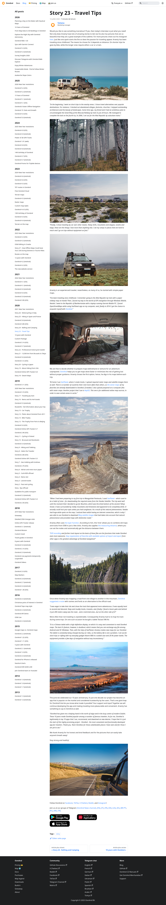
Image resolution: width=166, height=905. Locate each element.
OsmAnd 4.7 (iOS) (21, 156)
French (88, 868)
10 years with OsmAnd (23, 335)
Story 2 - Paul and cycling (24, 484)
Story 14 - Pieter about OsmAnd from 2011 (30, 414)
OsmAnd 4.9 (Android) (23, 134)
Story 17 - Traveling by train (24, 396)
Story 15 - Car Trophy (22, 410)
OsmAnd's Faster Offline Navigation (27, 106)
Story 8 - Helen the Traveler (24, 451)
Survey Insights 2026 (22, 55)
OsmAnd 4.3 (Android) (23, 241)
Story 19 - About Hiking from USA (26, 368)
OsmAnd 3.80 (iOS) (21, 324)
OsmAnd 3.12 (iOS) (21, 361)
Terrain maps (19, 195)
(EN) (98, 808)
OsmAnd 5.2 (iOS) (21, 88)
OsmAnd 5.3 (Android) (23, 52)
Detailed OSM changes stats (25, 519)
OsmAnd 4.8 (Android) (23, 149)
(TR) (59, 811)
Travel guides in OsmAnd (24, 538)
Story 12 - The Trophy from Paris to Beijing (30, 422)
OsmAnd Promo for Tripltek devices (27, 163)
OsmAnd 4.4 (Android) (23, 220)
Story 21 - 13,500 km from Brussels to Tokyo (30, 353)
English (88, 865)
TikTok (76, 803)
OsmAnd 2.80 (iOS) (21, 455)
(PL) (51, 811)
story (58, 834)
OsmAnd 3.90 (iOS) (21, 300)
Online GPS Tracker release (24, 523)
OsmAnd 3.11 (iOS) (21, 385)
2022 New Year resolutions (24, 278)
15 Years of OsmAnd (22, 95)
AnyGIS (87, 390)
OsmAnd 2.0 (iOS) (21, 571)
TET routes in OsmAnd (23, 187)
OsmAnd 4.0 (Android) (23, 289)
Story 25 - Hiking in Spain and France (28, 317)
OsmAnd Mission (21, 530)
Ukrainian (89, 878)
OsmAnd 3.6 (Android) (23, 357)
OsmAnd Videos (20, 562)
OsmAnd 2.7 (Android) (23, 582)
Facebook (69, 803)
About (17, 892)
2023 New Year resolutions (24, 233)
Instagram (102, 803)
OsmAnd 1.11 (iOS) (21, 641)
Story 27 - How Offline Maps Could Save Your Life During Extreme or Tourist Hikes (29, 249)
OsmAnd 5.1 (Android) (23, 99)
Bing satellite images (86, 515)
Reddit (91, 803)
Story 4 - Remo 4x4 (21, 477)
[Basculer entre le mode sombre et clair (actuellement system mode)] (162, 3)
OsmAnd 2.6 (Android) (23, 586)
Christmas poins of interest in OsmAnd (28, 603)
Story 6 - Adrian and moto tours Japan (28, 470)
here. (52, 39)
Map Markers (19, 575)
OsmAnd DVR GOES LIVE (23, 667)
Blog (24, 3)
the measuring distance (107, 525)
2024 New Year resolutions (24, 172)
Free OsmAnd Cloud (22, 191)
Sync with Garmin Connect (24, 44)
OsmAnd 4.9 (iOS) (21, 130)
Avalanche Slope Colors (23, 75)
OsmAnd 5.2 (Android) (23, 92)
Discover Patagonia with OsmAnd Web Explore (28, 60)
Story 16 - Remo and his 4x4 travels (27, 399)
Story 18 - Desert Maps (23, 376)
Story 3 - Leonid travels (23, 481)
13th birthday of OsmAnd (24, 213)
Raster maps (19, 202)
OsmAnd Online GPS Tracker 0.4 (26, 499)
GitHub (129, 3)
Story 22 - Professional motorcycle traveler (30, 350)
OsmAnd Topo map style (23, 606)
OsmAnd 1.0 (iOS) (21, 652)
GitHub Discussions (58, 865)
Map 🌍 (18, 868)
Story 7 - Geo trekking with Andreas (27, 462)
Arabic (88, 892)
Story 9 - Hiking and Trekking (25, 447)
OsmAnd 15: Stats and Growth (25, 110)
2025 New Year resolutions (24, 127)
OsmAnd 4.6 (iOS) (21, 180)
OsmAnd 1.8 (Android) (23, 683)
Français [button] (116, 3)
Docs (18, 3)
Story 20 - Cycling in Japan (24, 364)
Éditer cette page (58, 838)
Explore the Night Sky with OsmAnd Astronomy (27, 35)
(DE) (110, 808)
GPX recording (55, 533)
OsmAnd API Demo (22, 614)
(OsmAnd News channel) (86, 808)
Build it (17, 885)
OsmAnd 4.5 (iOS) (21, 184)
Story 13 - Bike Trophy (22, 418)
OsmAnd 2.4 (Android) (23, 610)
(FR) (106, 808)
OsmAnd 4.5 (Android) (23, 198)
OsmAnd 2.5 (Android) (23, 599)
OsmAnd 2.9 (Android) (23, 552)
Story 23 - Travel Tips (22, 331)
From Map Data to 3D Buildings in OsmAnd (30, 31)
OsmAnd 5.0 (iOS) (21, 114)
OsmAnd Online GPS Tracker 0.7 (26, 429)
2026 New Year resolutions (24, 84)
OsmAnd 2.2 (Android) (23, 634)
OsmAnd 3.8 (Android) (23, 320)
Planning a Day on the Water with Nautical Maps (30, 22)
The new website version (23, 269)
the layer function (72, 523)
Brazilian (89, 889)
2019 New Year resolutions (24, 512)
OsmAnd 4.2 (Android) (23, 262)
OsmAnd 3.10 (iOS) (21, 392)
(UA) (114, 808)
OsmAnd (69, 309)
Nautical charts (20, 663)
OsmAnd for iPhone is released (26, 660)
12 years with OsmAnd (23, 258)
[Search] (149, 3)
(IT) (102, 808)
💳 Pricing (33, 3)
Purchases (19, 875)
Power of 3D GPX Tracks (23, 138)
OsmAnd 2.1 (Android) (23, 648)
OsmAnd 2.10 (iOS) (21, 549)
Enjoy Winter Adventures (23, 65)
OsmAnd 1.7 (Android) (23, 687)
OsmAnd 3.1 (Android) (23, 527)
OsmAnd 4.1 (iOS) (21, 282)
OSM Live (18, 617)
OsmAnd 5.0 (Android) (23, 117)
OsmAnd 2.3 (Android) (23, 621)
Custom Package (21, 339)
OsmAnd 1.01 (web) (22, 141)
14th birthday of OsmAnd (24, 152)
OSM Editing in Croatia (23, 244)
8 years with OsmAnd (22, 541)
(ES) (118, 808)
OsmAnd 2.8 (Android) (23, 579)
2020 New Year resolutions (24, 388)
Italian (88, 875)
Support (123, 878)
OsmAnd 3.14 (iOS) (21, 342)
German (89, 872)
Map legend (19, 878)
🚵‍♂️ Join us (52, 3)
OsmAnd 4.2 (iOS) (21, 265)
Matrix (53, 885)
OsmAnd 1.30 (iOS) (21, 590)
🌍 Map (42, 3)
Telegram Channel (58, 882)
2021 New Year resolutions (24, 309)
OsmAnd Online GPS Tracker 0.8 (26, 372)
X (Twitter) (84, 803)
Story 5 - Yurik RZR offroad (24, 473)
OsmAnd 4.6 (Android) (23, 176)
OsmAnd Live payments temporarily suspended (27, 557)
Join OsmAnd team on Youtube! (26, 671)
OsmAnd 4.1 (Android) (23, 285)
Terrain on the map (21, 224)
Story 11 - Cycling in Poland (24, 436)
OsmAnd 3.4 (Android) (23, 444)
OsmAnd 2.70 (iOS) (21, 466)
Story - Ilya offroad (21, 488)
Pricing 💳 (19, 865)
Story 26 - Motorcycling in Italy (25, 313)
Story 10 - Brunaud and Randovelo (27, 440)
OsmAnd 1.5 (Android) (23, 696)
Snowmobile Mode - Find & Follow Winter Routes (29, 70)
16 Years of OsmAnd (22, 27)
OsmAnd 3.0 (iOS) (21, 425)
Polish (88, 882)
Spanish (89, 885)
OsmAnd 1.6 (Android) (23, 700)
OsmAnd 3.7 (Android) (23, 346)
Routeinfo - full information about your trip (30, 407)
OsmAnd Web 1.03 (21, 41)
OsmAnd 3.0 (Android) (23, 545)
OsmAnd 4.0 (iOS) (21, 293)
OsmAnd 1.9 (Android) (23, 680)
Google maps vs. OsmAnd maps (26, 630)
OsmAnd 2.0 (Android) (23, 656)
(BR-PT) (123, 808)
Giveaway (18, 515)
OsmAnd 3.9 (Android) (23, 296)
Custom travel (20, 534)
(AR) (55, 811)
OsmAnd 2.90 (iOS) (21, 433)
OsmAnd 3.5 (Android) (23, 403)
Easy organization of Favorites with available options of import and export (94, 536)
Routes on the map (21, 254)
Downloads (19, 882)
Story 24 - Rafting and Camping (26, 328)
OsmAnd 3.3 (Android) (23, 495)
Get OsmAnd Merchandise (131, 875)
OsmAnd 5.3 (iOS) (21, 48)
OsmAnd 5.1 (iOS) (21, 103)
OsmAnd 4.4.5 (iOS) (22, 209)
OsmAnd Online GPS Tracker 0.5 (26, 458)
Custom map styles (21, 206)
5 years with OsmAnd (22, 645)
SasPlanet (64, 382)
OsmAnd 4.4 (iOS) (21, 217)
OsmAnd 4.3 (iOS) (21, 237)
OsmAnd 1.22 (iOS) (21, 637)
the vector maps (113, 385)
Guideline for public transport (25, 492)
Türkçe (88, 895)
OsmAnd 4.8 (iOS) (21, 145)
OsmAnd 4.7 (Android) (23, 160)
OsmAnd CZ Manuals (129, 872)
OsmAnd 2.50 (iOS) (21, 503)
